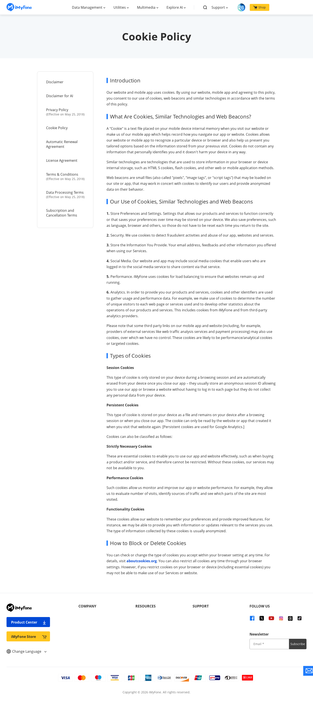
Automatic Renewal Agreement (62, 144)
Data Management (87, 7)
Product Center (29, 622)
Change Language (27, 651)
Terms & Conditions (65, 176)
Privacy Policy (65, 111)
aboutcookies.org (142, 561)
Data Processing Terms (65, 194)
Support (218, 7)
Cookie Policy (57, 127)
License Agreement (61, 160)
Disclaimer (54, 82)
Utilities (119, 7)
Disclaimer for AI (59, 95)
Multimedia (146, 7)
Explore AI (174, 7)
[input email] (269, 644)
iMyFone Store (29, 636)
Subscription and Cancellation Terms (61, 213)
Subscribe (297, 644)
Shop (259, 7)
